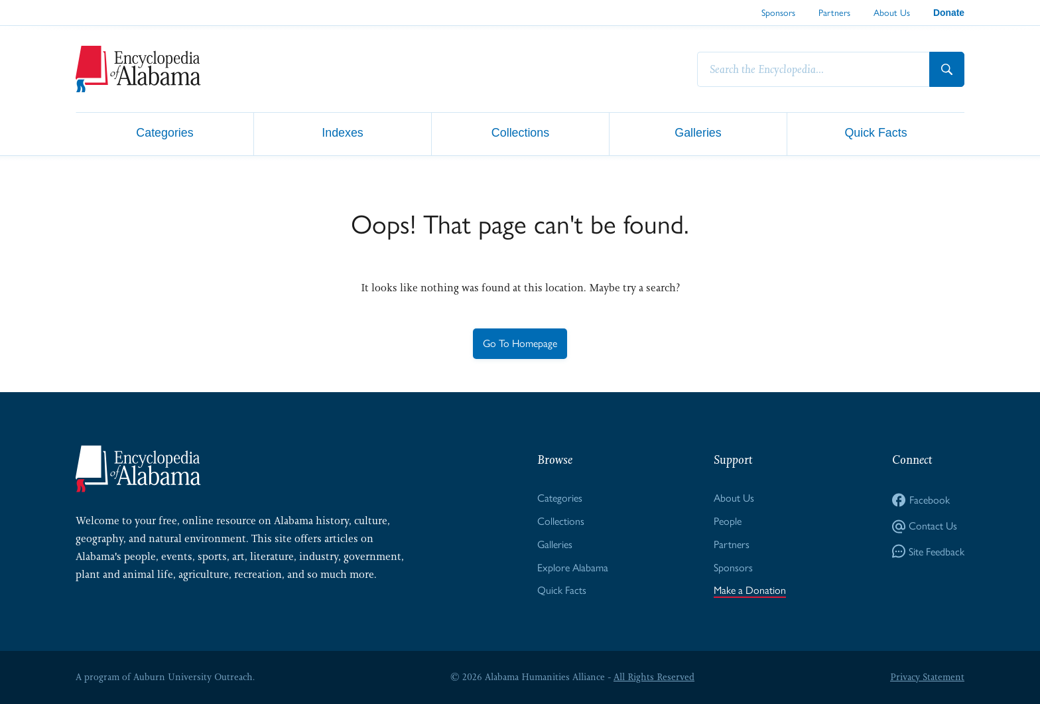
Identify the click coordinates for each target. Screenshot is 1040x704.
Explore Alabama (572, 567)
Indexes (342, 132)
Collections (520, 132)
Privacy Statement (927, 677)
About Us (892, 12)
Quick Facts (875, 132)
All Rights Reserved (654, 677)
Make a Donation (750, 590)
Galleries (698, 132)
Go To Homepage (520, 343)
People (728, 521)
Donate (948, 12)
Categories (164, 132)
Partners (834, 12)
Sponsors (778, 12)
